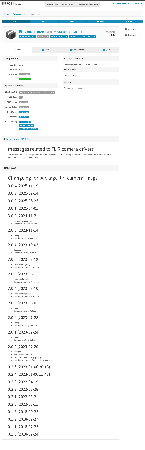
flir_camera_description (27, 36)
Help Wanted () (25, 122)
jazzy (44, 21)
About (138, 3)
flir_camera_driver (68, 31)
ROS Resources (121, 3)
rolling (100, 21)
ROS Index (11, 3)
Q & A (106, 49)
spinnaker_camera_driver (59, 36)
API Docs (130, 29)
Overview (17, 49)
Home (6, 14)
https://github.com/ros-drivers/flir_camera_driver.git (37, 92)
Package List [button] (52, 4)
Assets (46, 49)
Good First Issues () (26, 125)
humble (16, 21)
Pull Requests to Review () (28, 129)
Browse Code (132, 35)
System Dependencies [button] (88, 4)
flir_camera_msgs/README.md (19, 139)
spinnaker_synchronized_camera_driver (82, 36)
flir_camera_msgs (32, 31)
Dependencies (77, 49)
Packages (17, 14)
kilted (72, 21)
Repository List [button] (69, 4)
